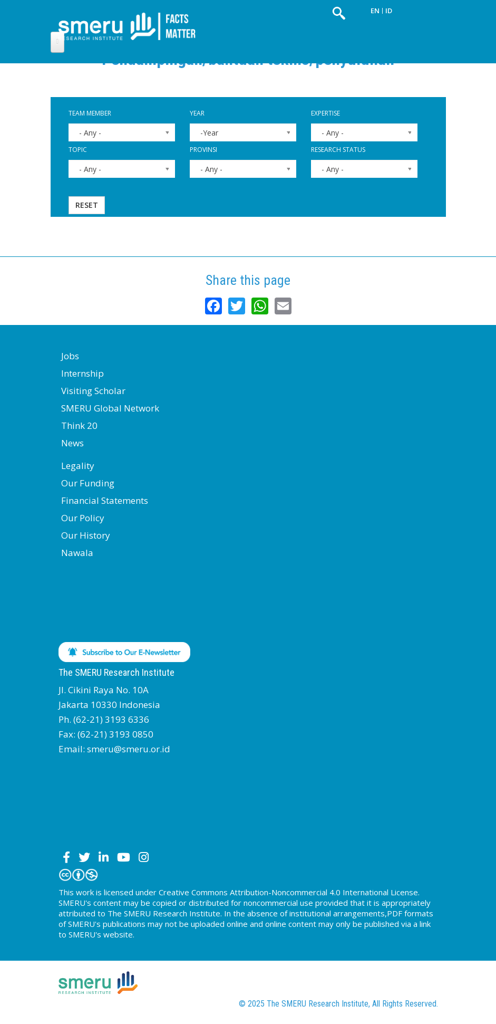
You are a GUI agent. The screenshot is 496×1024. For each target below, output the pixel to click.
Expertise (325, 113)
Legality (77, 466)
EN (375, 10)
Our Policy (82, 518)
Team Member (90, 113)
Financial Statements (104, 500)
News (72, 443)
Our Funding (87, 483)
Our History (85, 535)
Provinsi (203, 149)
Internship (82, 373)
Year (197, 113)
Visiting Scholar (93, 391)
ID (388, 10)
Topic (78, 149)
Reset (86, 205)
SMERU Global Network (110, 408)
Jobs (70, 356)
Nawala (77, 553)
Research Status (338, 149)
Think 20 (79, 425)
